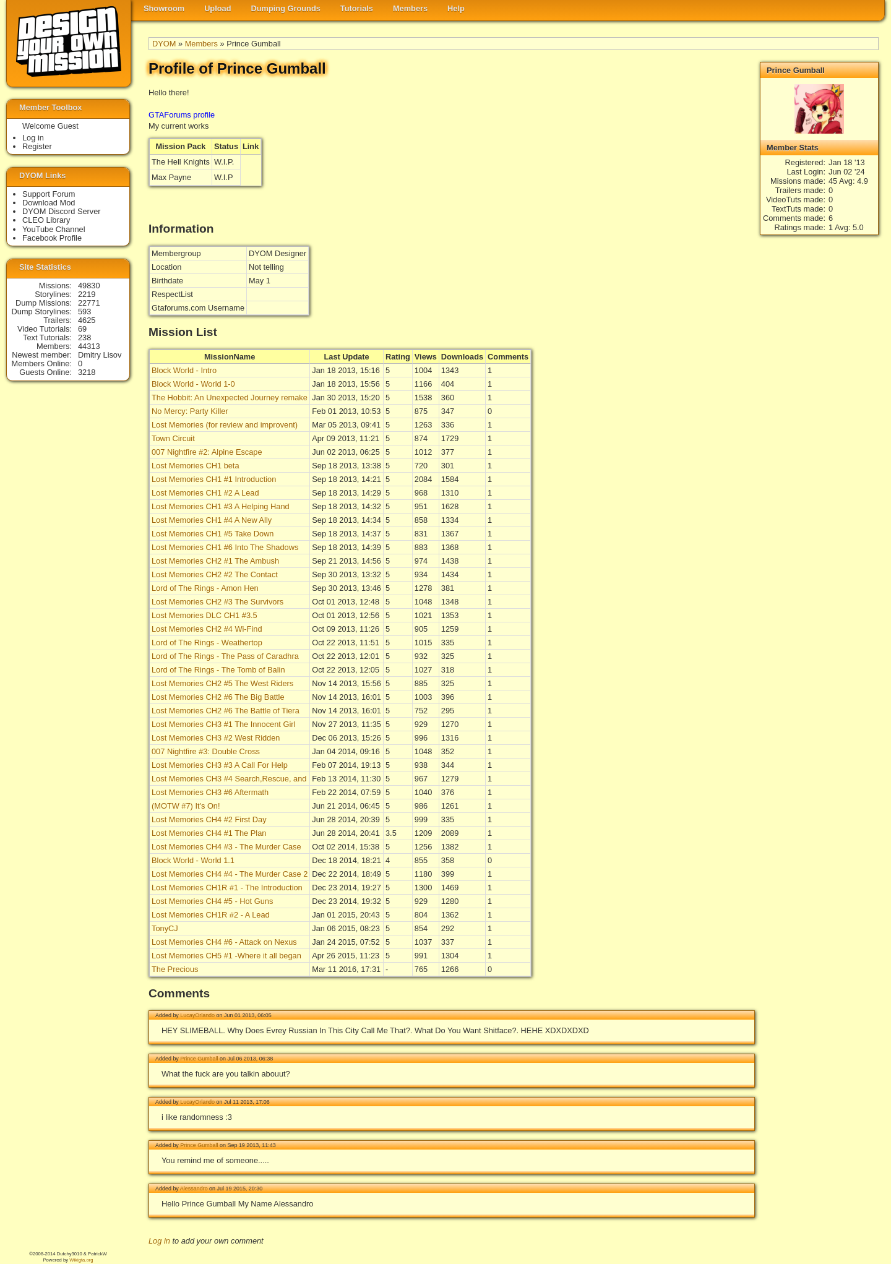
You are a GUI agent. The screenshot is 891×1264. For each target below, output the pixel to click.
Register (37, 146)
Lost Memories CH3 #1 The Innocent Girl (223, 724)
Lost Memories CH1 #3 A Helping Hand (221, 506)
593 (84, 311)
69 (82, 328)
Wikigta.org (81, 1260)
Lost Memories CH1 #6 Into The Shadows (225, 547)
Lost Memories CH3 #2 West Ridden (216, 737)
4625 (86, 320)
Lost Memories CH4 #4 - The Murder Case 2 (230, 874)
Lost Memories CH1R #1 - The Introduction (227, 887)
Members (410, 8)
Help (456, 8)
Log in (159, 1240)
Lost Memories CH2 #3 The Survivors (217, 601)
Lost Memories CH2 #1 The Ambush (215, 560)
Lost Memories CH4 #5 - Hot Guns (212, 901)
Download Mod (48, 202)
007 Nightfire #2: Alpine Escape (207, 452)
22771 (89, 302)
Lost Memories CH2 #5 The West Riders (222, 683)
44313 (89, 346)
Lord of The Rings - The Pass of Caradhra (225, 656)
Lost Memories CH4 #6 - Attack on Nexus (224, 942)
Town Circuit (173, 438)
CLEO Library (46, 220)
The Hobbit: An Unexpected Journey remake (230, 397)
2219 (86, 294)
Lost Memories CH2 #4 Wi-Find (207, 629)
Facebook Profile (52, 238)
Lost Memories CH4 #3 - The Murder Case (226, 846)
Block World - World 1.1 (193, 860)
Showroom (164, 8)
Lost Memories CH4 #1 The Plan (209, 833)
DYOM (164, 43)
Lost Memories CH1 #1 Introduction (214, 479)
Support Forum (48, 194)
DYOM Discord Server (61, 211)
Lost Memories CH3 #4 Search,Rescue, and (229, 778)
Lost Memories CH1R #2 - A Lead (211, 914)
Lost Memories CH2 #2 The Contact (215, 574)
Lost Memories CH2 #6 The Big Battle (218, 697)
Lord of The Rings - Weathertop (207, 642)
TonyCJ (165, 928)
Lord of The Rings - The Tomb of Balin (218, 669)
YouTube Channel (53, 229)
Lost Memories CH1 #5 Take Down (213, 533)
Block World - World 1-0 (193, 384)
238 (84, 337)
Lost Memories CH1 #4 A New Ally (212, 520)
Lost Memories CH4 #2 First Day (209, 819)
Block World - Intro (184, 370)
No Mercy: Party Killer (190, 411)
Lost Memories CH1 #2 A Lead (205, 492)
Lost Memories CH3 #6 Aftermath (210, 792)
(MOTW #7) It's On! (186, 805)
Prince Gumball (199, 1058)
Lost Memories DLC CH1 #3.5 (204, 615)
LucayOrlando (197, 1015)
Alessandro (194, 1188)
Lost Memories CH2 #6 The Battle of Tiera (225, 710)
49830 (89, 285)
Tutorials (356, 8)
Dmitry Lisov (99, 354)
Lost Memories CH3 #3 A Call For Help (220, 765)
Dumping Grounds (286, 8)
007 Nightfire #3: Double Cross (206, 751)
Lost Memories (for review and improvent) (225, 424)
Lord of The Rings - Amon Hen (205, 588)
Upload (217, 8)
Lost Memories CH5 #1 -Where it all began (226, 955)
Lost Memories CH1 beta (195, 465)
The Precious (175, 969)
